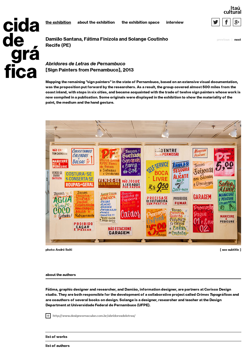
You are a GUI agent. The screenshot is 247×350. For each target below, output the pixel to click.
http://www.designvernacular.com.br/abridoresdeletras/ (94, 316)
